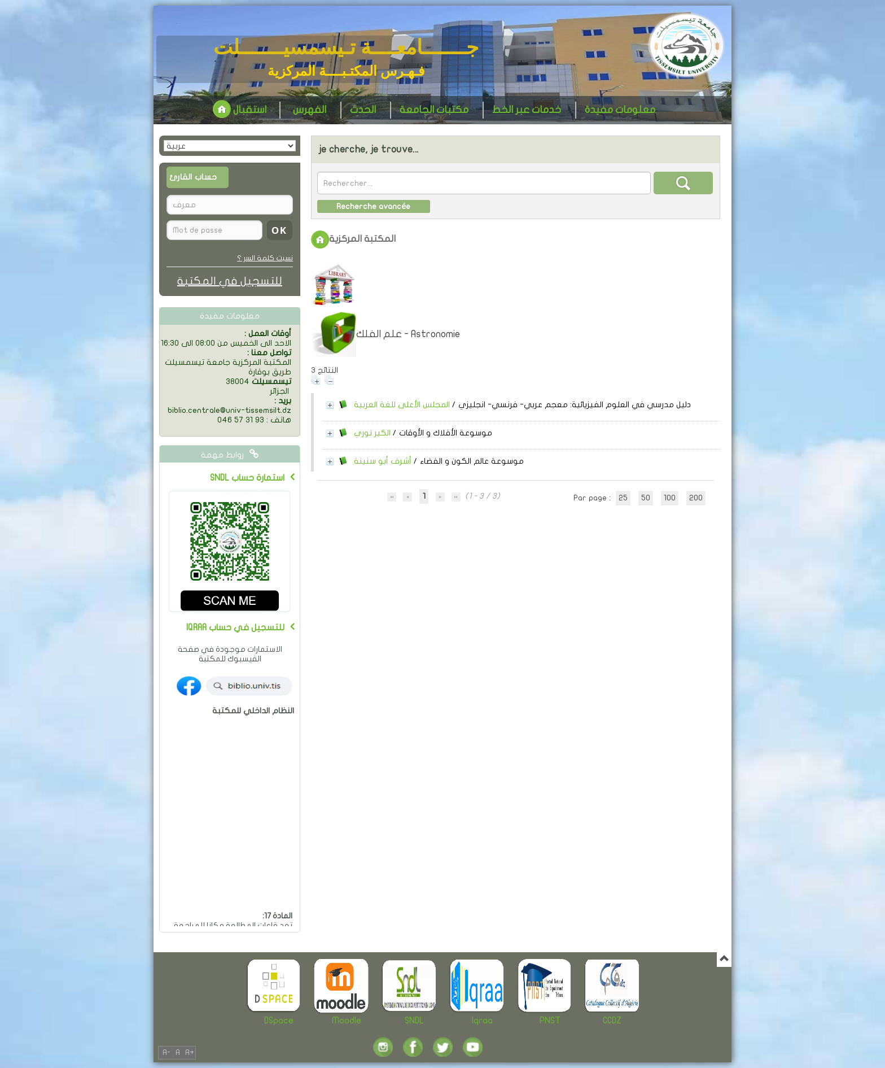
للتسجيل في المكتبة (229, 281)
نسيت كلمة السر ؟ (265, 258)
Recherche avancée (373, 206)
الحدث (363, 109)
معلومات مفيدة (620, 109)
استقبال (239, 109)
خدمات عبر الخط (526, 109)
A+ (189, 1052)
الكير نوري (372, 433)
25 (623, 498)
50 (645, 498)
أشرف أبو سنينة (382, 461)
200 (696, 498)
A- (166, 1052)
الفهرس (309, 109)
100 (670, 498)
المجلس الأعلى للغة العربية (402, 404)
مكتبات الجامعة (434, 109)
